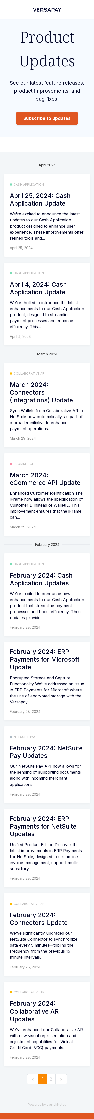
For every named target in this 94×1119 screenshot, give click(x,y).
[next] (61, 1079)
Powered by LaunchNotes (47, 1104)
